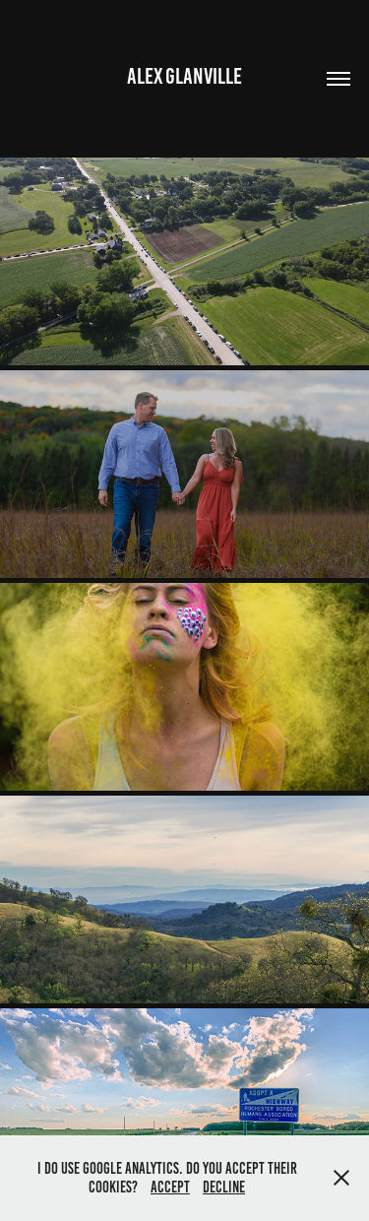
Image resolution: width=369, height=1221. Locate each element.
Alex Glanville (184, 76)
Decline (224, 1187)
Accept (170, 1187)
